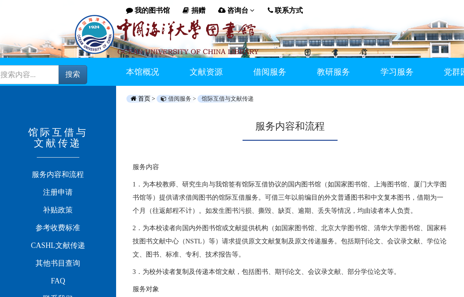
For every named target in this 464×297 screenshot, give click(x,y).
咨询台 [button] (236, 10)
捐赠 (194, 10)
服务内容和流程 (58, 174)
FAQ (58, 281)
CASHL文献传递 (58, 245)
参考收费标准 (58, 228)
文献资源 (206, 71)
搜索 (72, 74)
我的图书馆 (148, 10)
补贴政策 (58, 210)
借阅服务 (269, 71)
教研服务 (333, 71)
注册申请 (58, 192)
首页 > (144, 98)
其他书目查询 (58, 263)
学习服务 (397, 71)
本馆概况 (142, 71)
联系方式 (285, 10)
